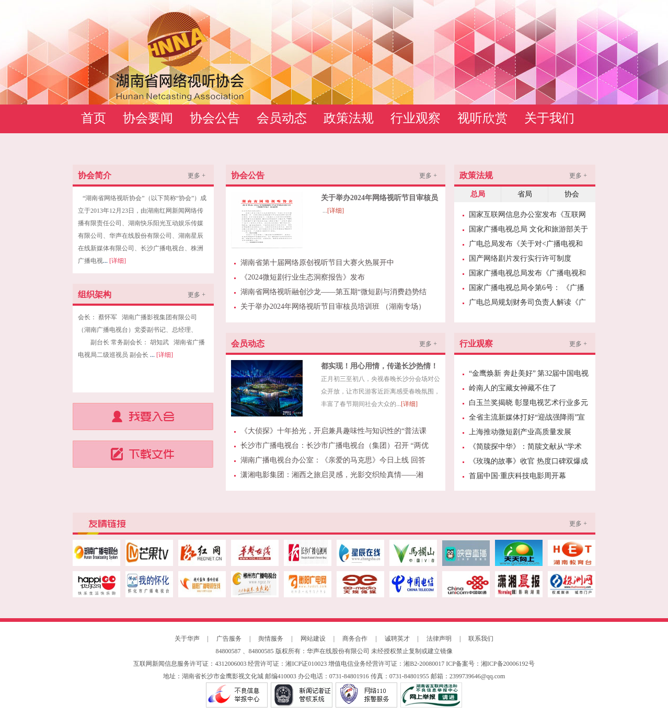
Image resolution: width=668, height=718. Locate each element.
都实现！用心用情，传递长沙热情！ (379, 366)
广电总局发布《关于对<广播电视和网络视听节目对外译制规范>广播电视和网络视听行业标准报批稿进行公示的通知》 (527, 245)
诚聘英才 (397, 638)
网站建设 (313, 638)
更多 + (196, 175)
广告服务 (228, 638)
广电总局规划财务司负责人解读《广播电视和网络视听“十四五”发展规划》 (527, 304)
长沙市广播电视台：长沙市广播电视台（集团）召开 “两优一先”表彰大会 (334, 447)
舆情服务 (270, 638)
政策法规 (349, 118)
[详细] (117, 260)
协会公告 (215, 118)
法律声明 (439, 638)
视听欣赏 (482, 118)
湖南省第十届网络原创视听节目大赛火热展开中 (317, 263)
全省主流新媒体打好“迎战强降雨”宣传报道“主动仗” (527, 419)
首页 (93, 118)
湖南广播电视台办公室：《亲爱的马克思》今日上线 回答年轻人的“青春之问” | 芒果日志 (332, 462)
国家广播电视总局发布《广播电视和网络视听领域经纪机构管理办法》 (527, 275)
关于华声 (187, 638)
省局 (524, 194)
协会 (572, 194)
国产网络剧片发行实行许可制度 (520, 258)
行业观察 (415, 118)
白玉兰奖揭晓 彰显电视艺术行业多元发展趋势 (528, 404)
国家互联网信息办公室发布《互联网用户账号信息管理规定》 (527, 216)
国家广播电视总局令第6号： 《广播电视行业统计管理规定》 (526, 289)
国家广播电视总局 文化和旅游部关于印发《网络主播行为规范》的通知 (528, 231)
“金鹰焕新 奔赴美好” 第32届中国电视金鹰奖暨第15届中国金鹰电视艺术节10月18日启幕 (529, 375)
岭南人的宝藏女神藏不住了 (513, 388)
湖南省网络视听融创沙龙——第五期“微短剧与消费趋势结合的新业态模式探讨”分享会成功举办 (333, 293)
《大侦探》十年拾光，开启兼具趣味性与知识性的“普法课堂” (333, 432)
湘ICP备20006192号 (508, 663)
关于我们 (549, 118)
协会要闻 (148, 118)
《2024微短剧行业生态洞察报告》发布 (302, 277)
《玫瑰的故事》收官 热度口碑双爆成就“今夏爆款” (528, 463)
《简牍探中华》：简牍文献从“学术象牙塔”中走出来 (525, 448)
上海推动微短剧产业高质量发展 (520, 432)
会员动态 (282, 118)
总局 (477, 194)
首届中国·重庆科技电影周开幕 (517, 476)
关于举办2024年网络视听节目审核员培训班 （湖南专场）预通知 (332, 308)
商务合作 (354, 638)
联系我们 (480, 638)
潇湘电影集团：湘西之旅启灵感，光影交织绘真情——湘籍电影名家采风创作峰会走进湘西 (331, 476)
